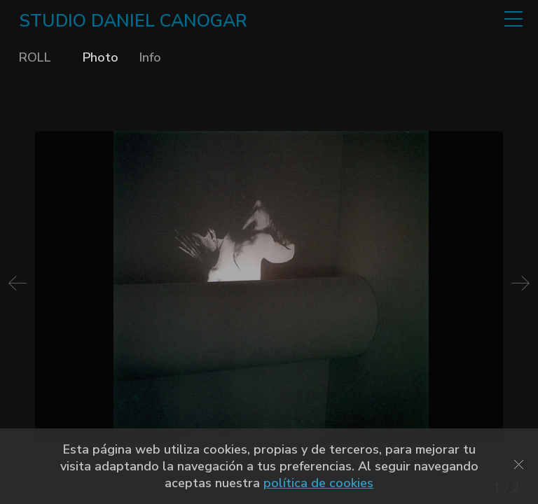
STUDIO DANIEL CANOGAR (133, 21)
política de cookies (318, 483)
